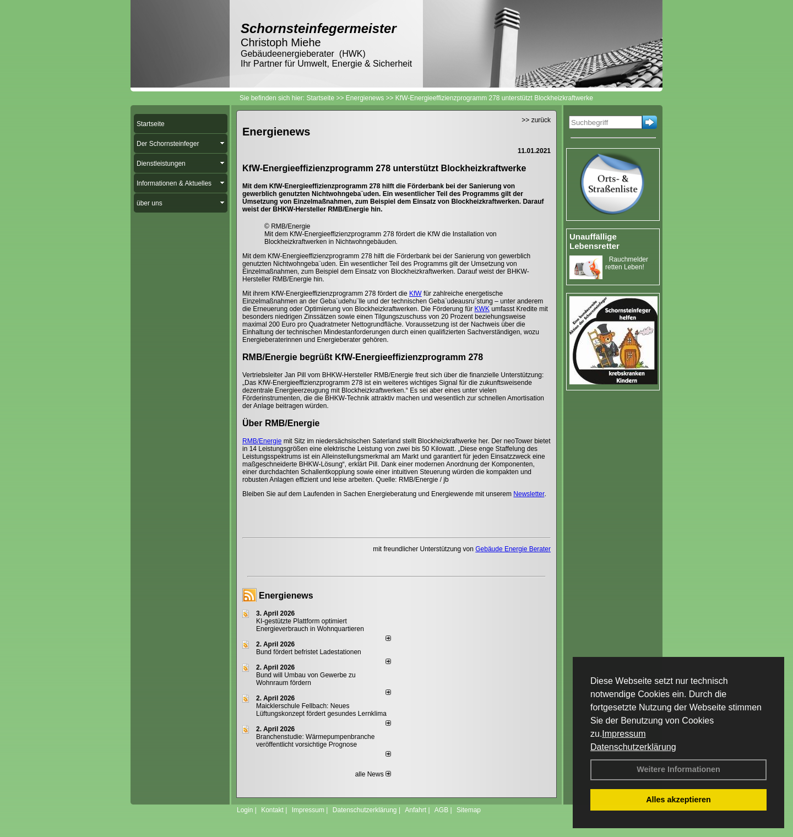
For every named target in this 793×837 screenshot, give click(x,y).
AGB (441, 810)
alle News (373, 774)
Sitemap (469, 810)
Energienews (286, 595)
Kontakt (272, 810)
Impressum (623, 733)
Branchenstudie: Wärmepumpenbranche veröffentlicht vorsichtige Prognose (315, 740)
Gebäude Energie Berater (513, 549)
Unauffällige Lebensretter (594, 241)
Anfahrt (415, 810)
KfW (415, 293)
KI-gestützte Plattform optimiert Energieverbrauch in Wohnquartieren (310, 625)
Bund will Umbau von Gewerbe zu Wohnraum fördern (306, 679)
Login (245, 810)
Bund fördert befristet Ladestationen (308, 652)
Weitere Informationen (678, 769)
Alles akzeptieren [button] (678, 799)
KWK (482, 309)
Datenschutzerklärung (633, 747)
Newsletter (528, 494)
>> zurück (536, 120)
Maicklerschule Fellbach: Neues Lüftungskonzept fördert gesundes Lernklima (321, 710)
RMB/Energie (261, 441)
